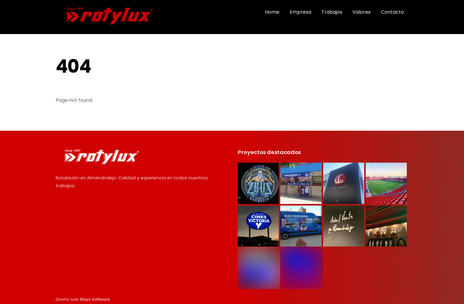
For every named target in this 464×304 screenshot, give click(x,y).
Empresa (300, 12)
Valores (361, 12)
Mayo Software (95, 299)
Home (272, 12)
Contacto (392, 12)
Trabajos (331, 12)
